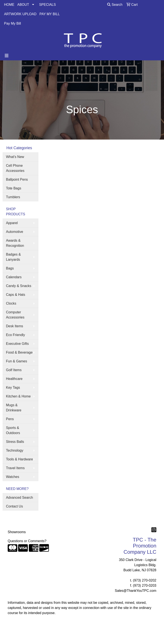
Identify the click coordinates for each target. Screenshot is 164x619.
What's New (15, 157)
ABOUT (23, 4)
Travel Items (15, 468)
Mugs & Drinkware (13, 407)
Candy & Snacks (18, 286)
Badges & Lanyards (13, 257)
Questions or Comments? (27, 541)
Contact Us (14, 506)
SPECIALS (47, 4)
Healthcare (14, 379)
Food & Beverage (19, 352)
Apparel (12, 223)
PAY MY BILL (50, 14)
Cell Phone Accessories (15, 168)
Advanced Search (19, 497)
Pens (10, 419)
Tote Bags (13, 188)
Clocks (11, 303)
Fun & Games (16, 361)
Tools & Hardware (19, 459)
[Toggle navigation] (6, 56)
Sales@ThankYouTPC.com (135, 590)
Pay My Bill (12, 23)
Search (114, 4)
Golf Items (14, 370)
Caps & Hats (15, 294)
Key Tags (13, 387)
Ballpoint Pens (17, 179)
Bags (10, 268)
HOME (9, 4)
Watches (12, 477)
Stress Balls (15, 441)
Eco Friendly (15, 335)
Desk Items (14, 326)
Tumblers (13, 197)
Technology (14, 450)
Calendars (14, 277)
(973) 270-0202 (144, 580)
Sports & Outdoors (13, 430)
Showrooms (17, 532)
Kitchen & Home (18, 396)
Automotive (14, 232)
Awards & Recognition (15, 243)
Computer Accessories (15, 314)
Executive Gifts (17, 343)
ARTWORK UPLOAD (20, 14)
